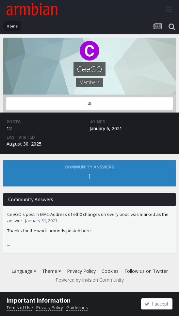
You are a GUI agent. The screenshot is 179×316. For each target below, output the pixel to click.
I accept (157, 304)
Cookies (110, 271)
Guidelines (77, 307)
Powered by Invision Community (90, 280)
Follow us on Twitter (146, 271)
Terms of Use (20, 307)
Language (23, 271)
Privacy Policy (81, 271)
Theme (51, 271)
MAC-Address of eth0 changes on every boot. (85, 214)
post (30, 214)
